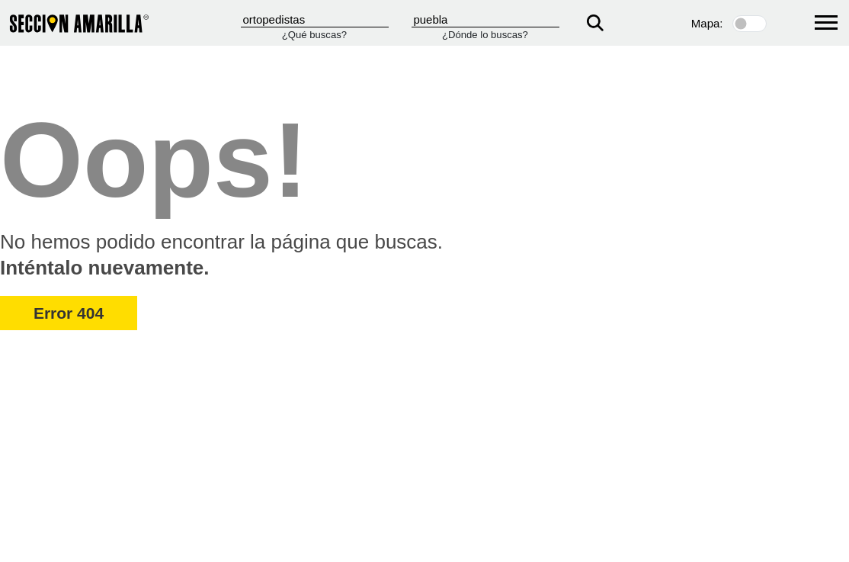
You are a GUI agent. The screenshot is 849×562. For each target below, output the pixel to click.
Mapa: (707, 23)
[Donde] (485, 19)
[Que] (315, 19)
